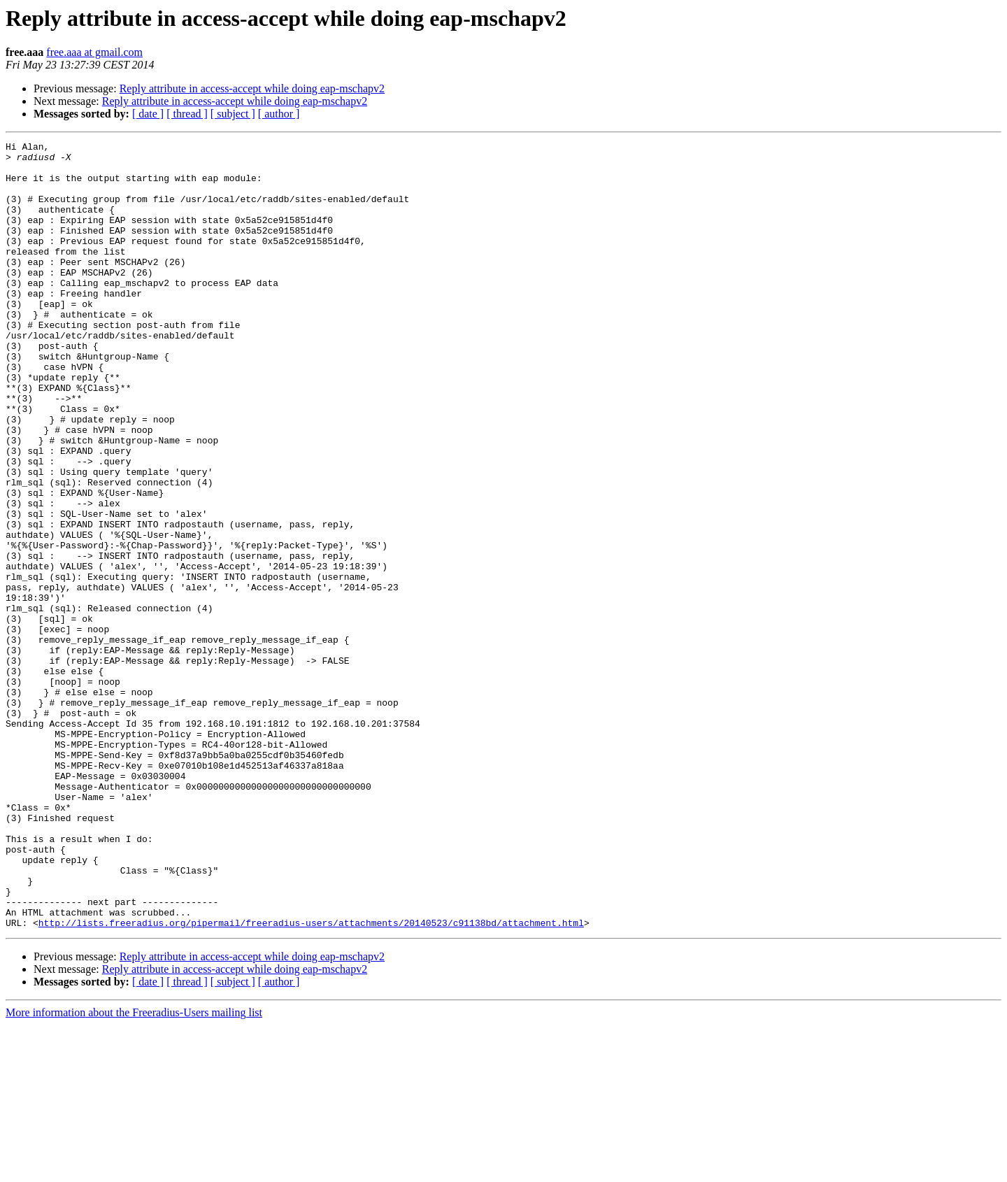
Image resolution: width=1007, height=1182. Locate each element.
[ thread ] (187, 114)
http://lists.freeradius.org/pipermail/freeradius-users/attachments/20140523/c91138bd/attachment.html (311, 1080)
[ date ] (148, 114)
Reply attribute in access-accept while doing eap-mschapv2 (252, 88)
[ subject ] (232, 114)
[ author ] (279, 114)
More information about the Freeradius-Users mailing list (134, 1170)
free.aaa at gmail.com (94, 52)
